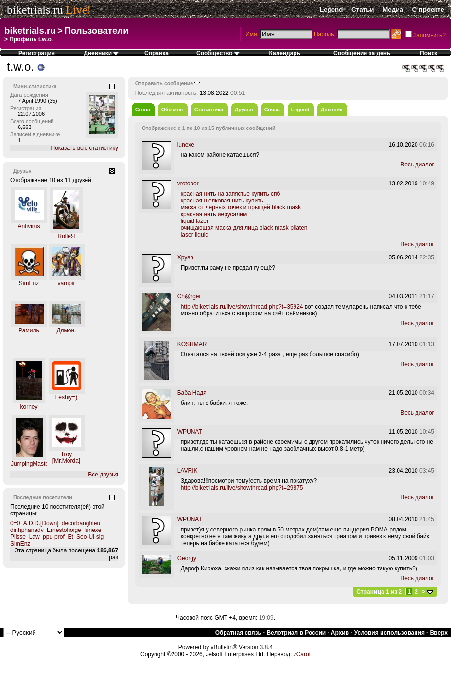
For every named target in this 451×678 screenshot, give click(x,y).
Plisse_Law (25, 536)
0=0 (15, 523)
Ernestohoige (64, 530)
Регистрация (36, 53)
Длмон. (66, 330)
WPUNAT (189, 431)
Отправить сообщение (164, 83)
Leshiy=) (66, 397)
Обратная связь (238, 632)
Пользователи (96, 30)
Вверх (439, 632)
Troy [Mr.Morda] (66, 457)
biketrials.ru (35, 9)
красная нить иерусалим (214, 214)
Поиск (428, 53)
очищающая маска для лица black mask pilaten (244, 227)
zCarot (302, 654)
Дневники (101, 53)
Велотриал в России (296, 632)
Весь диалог (417, 164)
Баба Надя (192, 392)
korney (28, 406)
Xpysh (185, 257)
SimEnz (29, 283)
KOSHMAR (192, 344)
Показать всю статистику (84, 148)
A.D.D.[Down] (41, 523)
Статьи (362, 9)
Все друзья (103, 474)
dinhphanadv (27, 530)
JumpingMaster (31, 463)
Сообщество (218, 53)
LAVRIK (187, 470)
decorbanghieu (81, 523)
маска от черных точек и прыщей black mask (241, 207)
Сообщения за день (361, 53)
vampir (66, 283)
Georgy (186, 558)
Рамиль (28, 330)
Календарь (285, 53)
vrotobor (188, 183)
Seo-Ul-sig (90, 536)
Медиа (392, 9)
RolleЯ (66, 236)
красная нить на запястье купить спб (230, 193)
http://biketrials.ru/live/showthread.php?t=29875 (242, 487)
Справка (156, 53)
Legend (331, 9)
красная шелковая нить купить (222, 200)
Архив (340, 632)
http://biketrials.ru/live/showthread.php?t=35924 (242, 306)
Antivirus (28, 226)
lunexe (92, 530)
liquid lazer (194, 221)
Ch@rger (189, 296)
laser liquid (194, 234)
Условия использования (389, 632)
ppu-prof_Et (58, 536)
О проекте (428, 9)
